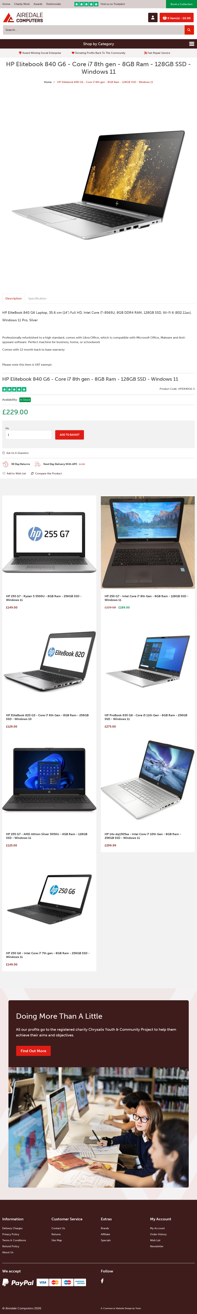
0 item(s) (177, 18)
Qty (7, 428)
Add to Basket (69, 434)
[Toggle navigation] (191, 44)
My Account (157, 1228)
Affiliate (105, 1234)
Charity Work (22, 4)
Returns (56, 1234)
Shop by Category (98, 44)
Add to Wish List (14, 473)
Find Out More (33, 1051)
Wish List (155, 1240)
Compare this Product (46, 473)
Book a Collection (181, 4)
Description (13, 298)
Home (6, 4)
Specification (37, 298)
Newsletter (156, 1246)
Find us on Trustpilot (99, 4)
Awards (38, 4)
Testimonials (53, 4)
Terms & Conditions (14, 1240)
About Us (7, 1252)
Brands (105, 1228)
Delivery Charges (12, 1228)
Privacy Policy (10, 1234)
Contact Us (58, 1228)
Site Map (56, 1240)
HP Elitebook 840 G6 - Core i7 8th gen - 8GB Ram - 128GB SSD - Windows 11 (105, 82)
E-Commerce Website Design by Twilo (121, 1308)
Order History (158, 1234)
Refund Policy (10, 1246)
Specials (106, 1240)
